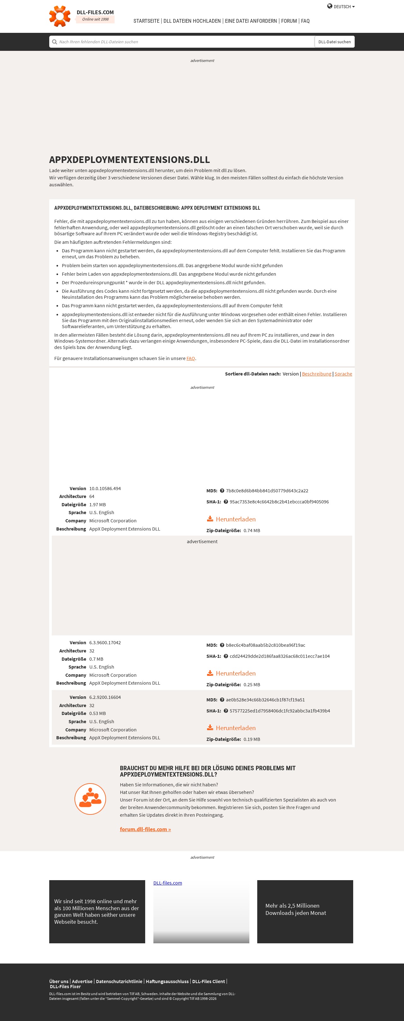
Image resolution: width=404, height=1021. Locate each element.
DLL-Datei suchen (334, 42)
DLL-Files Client (208, 981)
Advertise (82, 981)
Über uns (58, 981)
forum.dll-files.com (143, 829)
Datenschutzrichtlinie (119, 981)
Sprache (343, 373)
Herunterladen (236, 519)
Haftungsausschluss (167, 981)
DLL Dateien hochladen (192, 21)
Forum (289, 21)
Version (291, 373)
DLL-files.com (167, 883)
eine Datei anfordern (251, 21)
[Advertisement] (202, 108)
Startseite (146, 21)
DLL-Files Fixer (65, 986)
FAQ (305, 21)
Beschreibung (316, 373)
